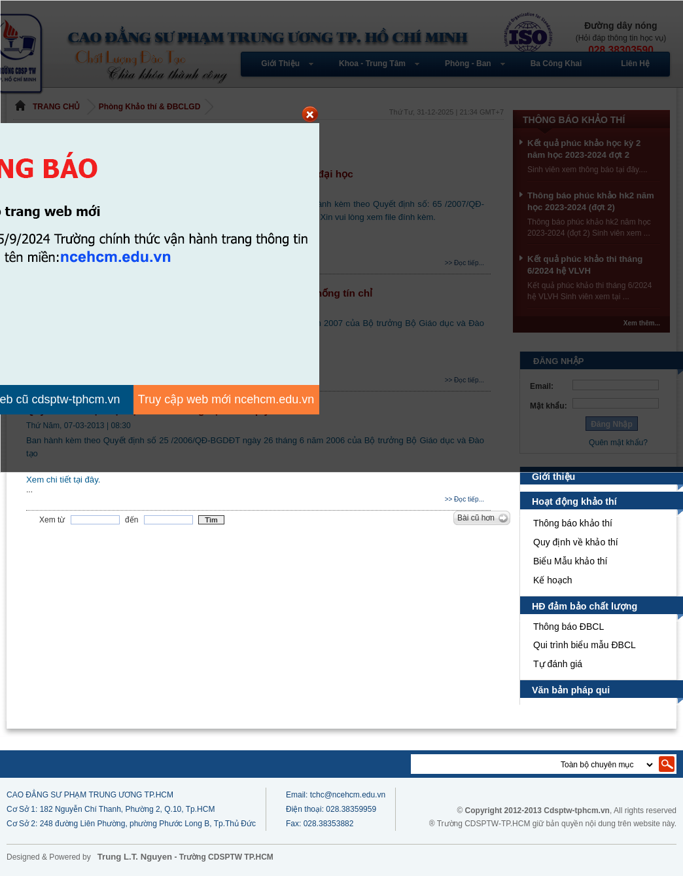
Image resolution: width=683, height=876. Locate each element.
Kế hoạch (552, 580)
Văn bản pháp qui (571, 690)
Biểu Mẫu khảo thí (570, 561)
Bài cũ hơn (476, 517)
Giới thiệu (553, 476)
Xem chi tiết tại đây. (63, 479)
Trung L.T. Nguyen (134, 857)
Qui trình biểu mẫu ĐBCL (585, 645)
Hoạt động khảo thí (575, 501)
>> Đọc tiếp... (464, 499)
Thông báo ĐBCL (568, 626)
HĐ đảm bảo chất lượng (584, 606)
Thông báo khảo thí (572, 523)
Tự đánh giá (557, 664)
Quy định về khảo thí (577, 542)
